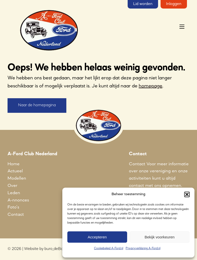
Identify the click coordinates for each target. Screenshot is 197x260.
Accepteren (97, 237)
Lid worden (143, 4)
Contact (16, 214)
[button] (186, 194)
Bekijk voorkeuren (159, 237)
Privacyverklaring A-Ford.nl (143, 248)
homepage (150, 86)
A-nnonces (18, 200)
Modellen (17, 178)
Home (14, 164)
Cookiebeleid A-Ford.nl (108, 248)
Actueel (15, 171)
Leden (14, 193)
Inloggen (173, 4)
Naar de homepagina (37, 105)
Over (12, 185)
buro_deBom (55, 249)
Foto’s (13, 207)
